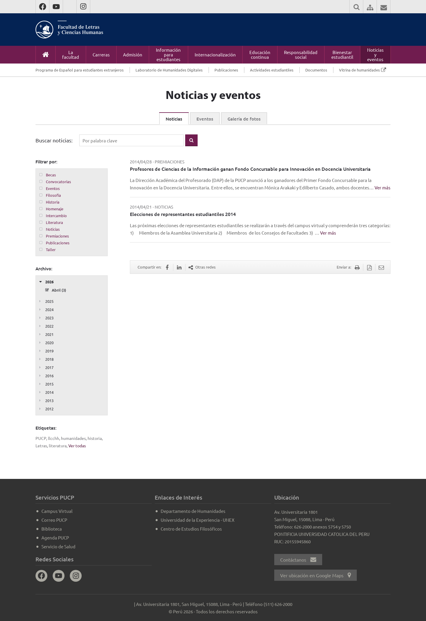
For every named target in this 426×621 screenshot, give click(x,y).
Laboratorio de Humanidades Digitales (169, 69)
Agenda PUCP (55, 537)
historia (95, 438)
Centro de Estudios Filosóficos (191, 528)
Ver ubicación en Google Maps (315, 575)
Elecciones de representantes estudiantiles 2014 (183, 214)
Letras (41, 445)
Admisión (132, 54)
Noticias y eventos (375, 54)
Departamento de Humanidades (193, 511)
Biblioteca (51, 528)
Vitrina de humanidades (359, 69)
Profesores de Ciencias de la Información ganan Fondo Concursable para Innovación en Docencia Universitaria (250, 168)
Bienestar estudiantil (342, 54)
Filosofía (53, 195)
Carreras (101, 54)
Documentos (316, 69)
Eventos (204, 119)
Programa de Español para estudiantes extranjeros (80, 69)
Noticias (174, 119)
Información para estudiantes (168, 54)
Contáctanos (298, 560)
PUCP (41, 438)
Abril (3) (59, 290)
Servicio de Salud (58, 546)
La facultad (70, 54)
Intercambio (56, 215)
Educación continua (259, 54)
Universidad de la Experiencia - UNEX (197, 520)
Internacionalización (215, 54)
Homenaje (54, 208)
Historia (52, 201)
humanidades (73, 438)
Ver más (382, 187)
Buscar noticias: (54, 140)
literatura (58, 445)
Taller (51, 249)
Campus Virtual (56, 511)
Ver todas (77, 445)
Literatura (54, 222)
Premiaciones (57, 235)
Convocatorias (58, 181)
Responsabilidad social (300, 54)
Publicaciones (226, 69)
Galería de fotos (244, 119)
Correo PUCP (54, 520)
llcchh (53, 438)
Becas (51, 174)
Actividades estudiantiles (271, 69)
